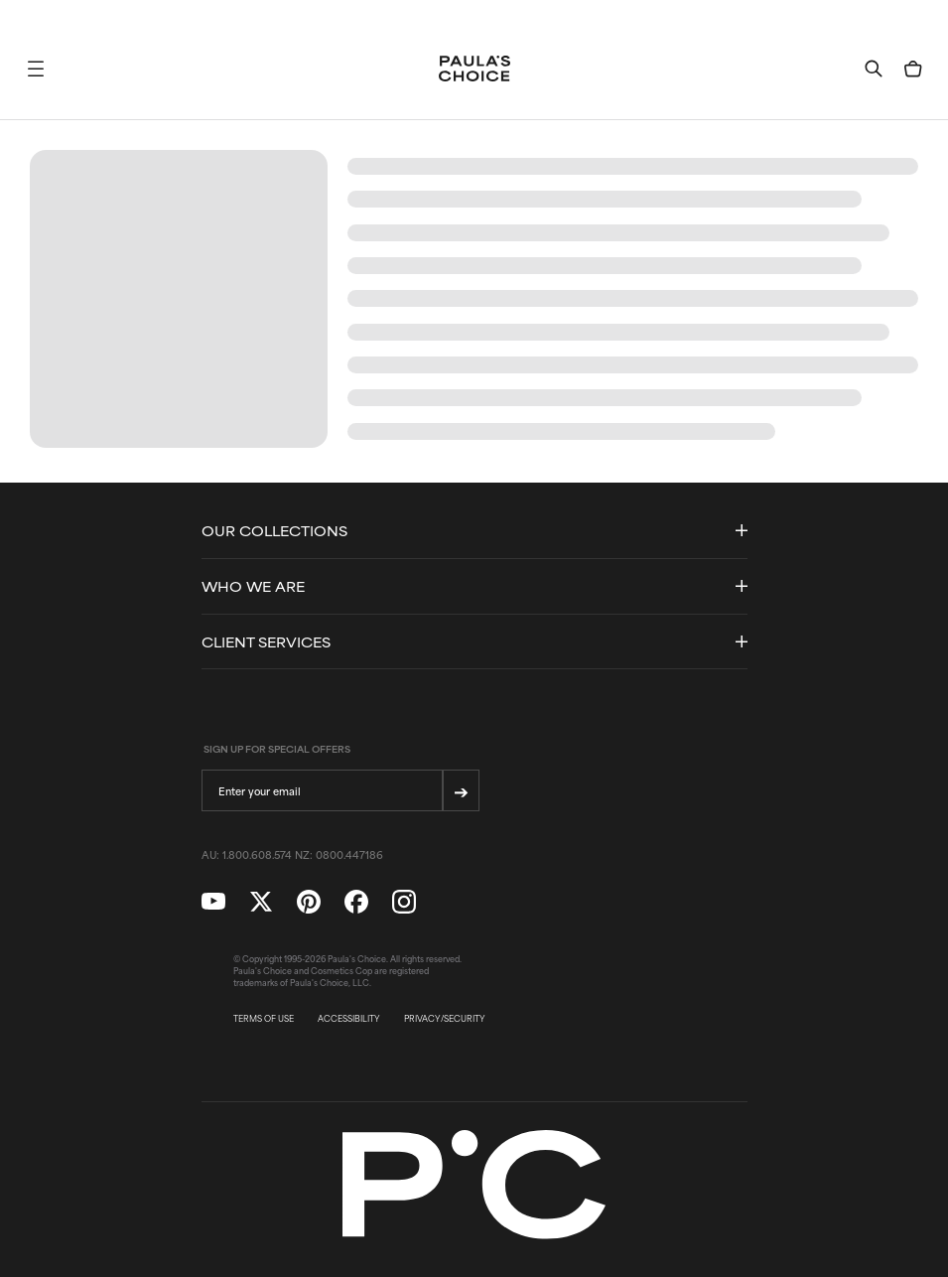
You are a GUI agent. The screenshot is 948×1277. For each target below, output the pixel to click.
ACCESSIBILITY (349, 1019)
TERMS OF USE (263, 1019)
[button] (36, 68)
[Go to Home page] (474, 68)
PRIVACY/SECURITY (444, 1019)
